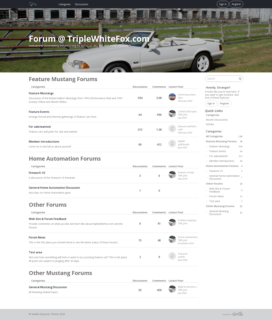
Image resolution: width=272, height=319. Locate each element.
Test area (35, 252)
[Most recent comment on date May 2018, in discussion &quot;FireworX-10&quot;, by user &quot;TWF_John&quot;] (188, 178)
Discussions (81, 4)
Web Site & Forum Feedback (47, 219)
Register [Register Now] (224, 103)
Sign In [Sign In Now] (211, 103)
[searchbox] (224, 79)
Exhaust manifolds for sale (188, 126)
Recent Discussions (217, 119)
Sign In (223, 4)
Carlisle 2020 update (188, 111)
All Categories (224, 136)
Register (236, 4)
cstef (180, 129)
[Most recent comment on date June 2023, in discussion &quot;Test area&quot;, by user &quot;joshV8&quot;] (188, 260)
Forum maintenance (188, 237)
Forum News (37, 237)
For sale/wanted (40, 127)
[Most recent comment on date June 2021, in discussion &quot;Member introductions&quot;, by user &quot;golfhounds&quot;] (188, 147)
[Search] (240, 79)
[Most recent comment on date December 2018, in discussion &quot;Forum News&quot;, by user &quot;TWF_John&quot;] (188, 243)
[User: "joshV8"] (172, 256)
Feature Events (39, 112)
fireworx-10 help (186, 172)
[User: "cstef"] (172, 128)
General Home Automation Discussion (54, 188)
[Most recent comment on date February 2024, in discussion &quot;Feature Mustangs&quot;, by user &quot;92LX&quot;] (188, 101)
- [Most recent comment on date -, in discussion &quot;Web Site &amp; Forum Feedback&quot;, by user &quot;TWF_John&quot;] (178, 226)
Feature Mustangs (41, 93)
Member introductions (44, 141)
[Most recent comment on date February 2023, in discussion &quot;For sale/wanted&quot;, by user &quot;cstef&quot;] (188, 132)
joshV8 (181, 256)
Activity (210, 124)
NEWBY (181, 141)
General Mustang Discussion (48, 287)
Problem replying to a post (188, 220)
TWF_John (182, 114)
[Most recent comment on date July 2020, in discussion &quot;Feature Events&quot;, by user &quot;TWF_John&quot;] (188, 117)
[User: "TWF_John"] (172, 113)
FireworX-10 (37, 173)
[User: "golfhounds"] (172, 143)
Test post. (183, 253)
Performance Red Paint (188, 94)
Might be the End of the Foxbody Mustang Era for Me (188, 286)
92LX (180, 97)
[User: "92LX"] (172, 96)
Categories (65, 4)
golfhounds (183, 144)
